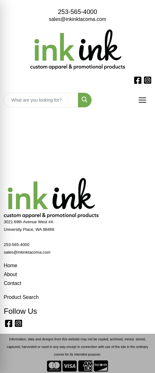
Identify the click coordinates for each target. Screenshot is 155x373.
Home (10, 265)
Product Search (21, 297)
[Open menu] (142, 100)
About (10, 274)
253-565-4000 (77, 11)
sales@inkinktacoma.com (77, 19)
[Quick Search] (40, 100)
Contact (12, 283)
